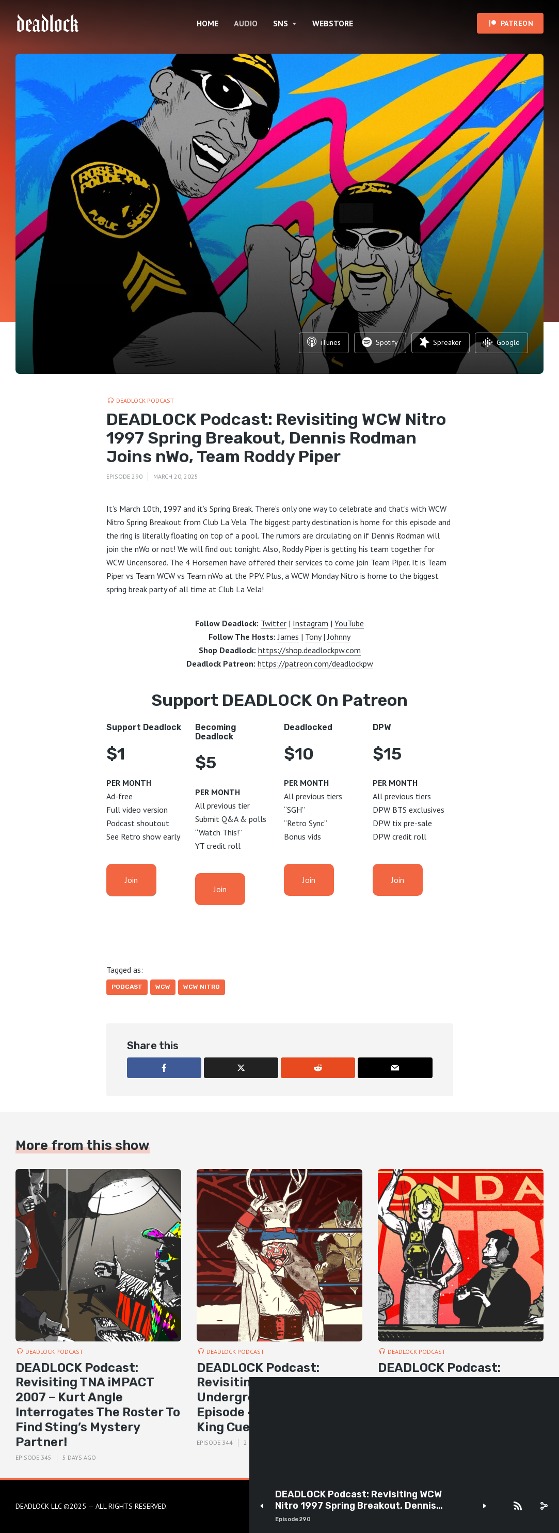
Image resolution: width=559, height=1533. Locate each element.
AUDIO (246, 23)
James (288, 636)
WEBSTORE (332, 23)
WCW (162, 986)
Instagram (310, 623)
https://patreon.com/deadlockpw (315, 663)
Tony (313, 636)
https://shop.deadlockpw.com (309, 650)
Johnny (338, 636)
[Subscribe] (518, 1506)
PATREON (517, 23)
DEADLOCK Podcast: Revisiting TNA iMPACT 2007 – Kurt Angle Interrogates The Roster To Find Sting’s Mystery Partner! (97, 1405)
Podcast (126, 986)
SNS (280, 23)
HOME (207, 23)
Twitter (273, 623)
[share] (543, 1506)
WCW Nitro (201, 986)
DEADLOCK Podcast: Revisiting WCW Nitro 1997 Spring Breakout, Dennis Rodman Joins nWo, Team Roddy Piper (362, 1500)
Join (131, 880)
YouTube (349, 623)
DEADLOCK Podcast (145, 400)
